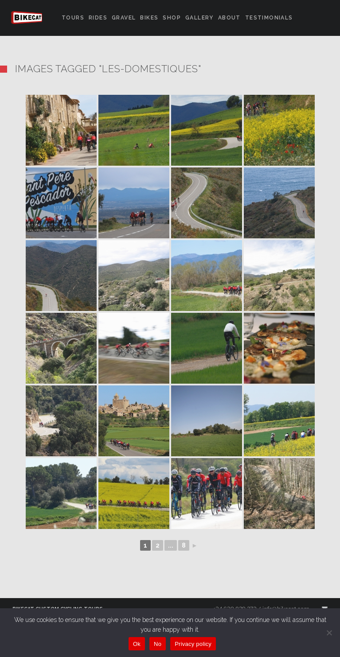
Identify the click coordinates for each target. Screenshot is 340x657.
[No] (328, 632)
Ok (137, 644)
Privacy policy (193, 644)
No (157, 644)
